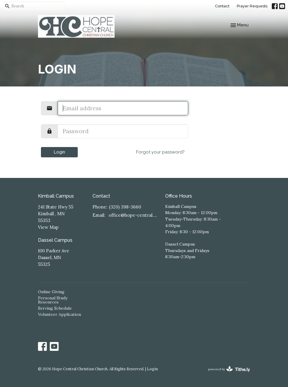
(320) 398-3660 (125, 207)
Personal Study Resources (52, 300)
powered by (229, 369)
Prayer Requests (252, 6)
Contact (222, 6)
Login (59, 152)
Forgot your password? (160, 152)
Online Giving (51, 291)
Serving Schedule (55, 308)
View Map (48, 227)
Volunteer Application (59, 314)
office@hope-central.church (134, 215)
